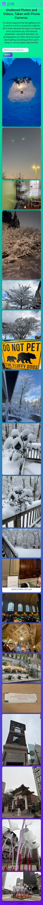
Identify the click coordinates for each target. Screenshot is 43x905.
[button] (40, 4)
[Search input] (15, 50)
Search (7, 54)
